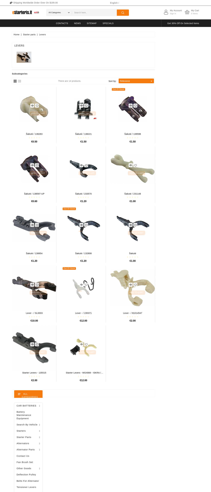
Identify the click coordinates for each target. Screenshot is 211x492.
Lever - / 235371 (127, 313)
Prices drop (97, 420)
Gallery (132, 447)
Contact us (134, 457)
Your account (69, 414)
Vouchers (64, 447)
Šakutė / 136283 (78, 134)
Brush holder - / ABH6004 (36, 203)
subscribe (182, 463)
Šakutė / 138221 (127, 134)
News (77, 23)
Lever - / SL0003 (78, 313)
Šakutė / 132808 (127, 253)
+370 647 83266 (25, 427)
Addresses (65, 441)
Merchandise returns (70, 425)
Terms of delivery (137, 420)
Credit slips (65, 436)
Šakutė (176, 253)
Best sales (97, 431)
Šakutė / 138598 (176, 134)
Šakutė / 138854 (78, 253)
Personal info (66, 420)
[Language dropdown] (114, 2)
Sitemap (92, 23)
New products (99, 425)
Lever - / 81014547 (176, 313)
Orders (63, 431)
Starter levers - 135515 (78, 372)
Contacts (62, 23)
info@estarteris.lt (25, 432)
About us (133, 436)
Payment (133, 441)
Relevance (180, 81)
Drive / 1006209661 (38, 219)
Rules (132, 431)
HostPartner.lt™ (50, 488)
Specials (108, 23)
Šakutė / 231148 (176, 194)
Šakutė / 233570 (127, 194)
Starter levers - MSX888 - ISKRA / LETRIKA (127, 373)
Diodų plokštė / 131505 (35, 237)
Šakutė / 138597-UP (78, 194)
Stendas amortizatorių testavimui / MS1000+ (31, 310)
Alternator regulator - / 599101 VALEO (39, 186)
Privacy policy (136, 425)
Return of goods (137, 452)
